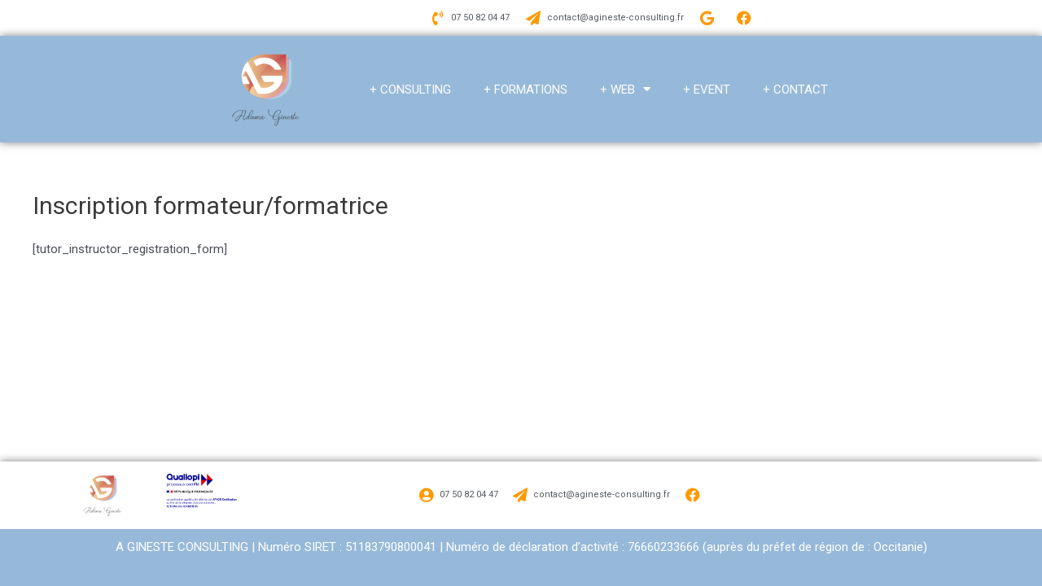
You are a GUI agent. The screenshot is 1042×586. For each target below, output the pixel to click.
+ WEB (625, 89)
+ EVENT (706, 89)
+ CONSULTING (410, 89)
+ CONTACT (795, 89)
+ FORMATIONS (525, 89)
